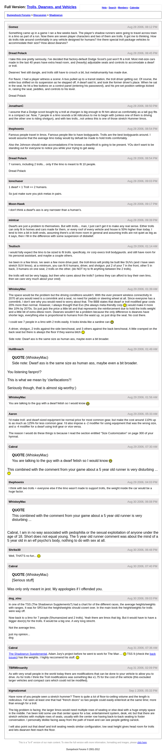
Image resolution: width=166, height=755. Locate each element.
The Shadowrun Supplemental (28, 653)
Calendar (134, 7)
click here (142, 742)
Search (112, 7)
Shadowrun (56, 15)
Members (123, 7)
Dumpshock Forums (18, 15)
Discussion (40, 15)
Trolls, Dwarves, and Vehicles (51, 7)
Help (104, 7)
